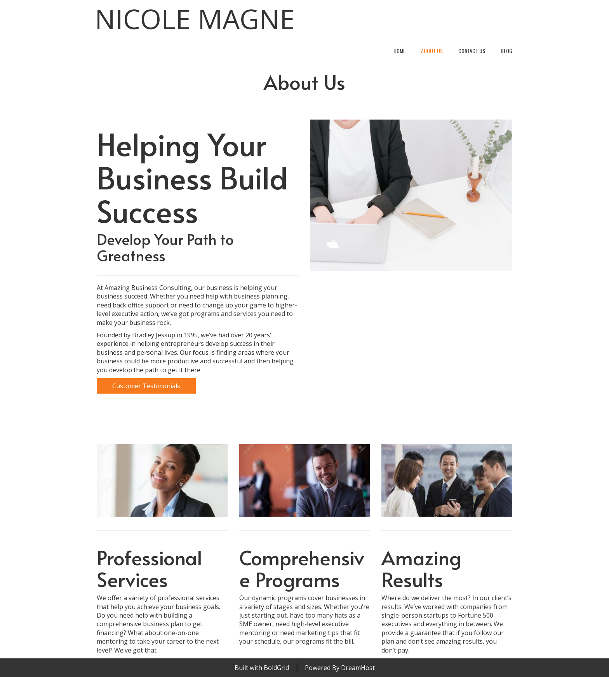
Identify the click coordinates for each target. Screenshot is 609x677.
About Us (432, 51)
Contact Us (471, 51)
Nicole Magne (195, 19)
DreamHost (358, 667)
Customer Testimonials (146, 386)
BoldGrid (276, 667)
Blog (506, 51)
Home (399, 51)
